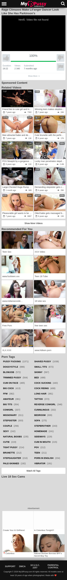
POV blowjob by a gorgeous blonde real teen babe (17, 161)
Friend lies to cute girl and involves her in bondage (17, 109)
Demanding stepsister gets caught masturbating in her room (50, 187)
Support (10, 566)
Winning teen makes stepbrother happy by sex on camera (50, 109)
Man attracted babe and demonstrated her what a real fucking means (17, 135)
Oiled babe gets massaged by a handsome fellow (50, 213)
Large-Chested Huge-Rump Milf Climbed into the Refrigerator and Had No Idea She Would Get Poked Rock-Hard (17, 187)
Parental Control (53, 566)
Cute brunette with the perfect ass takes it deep (50, 135)
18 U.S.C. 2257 (35, 566)
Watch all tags (33, 471)
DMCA (22, 566)
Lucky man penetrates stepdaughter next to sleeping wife (50, 161)
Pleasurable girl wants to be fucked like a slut (17, 213)
